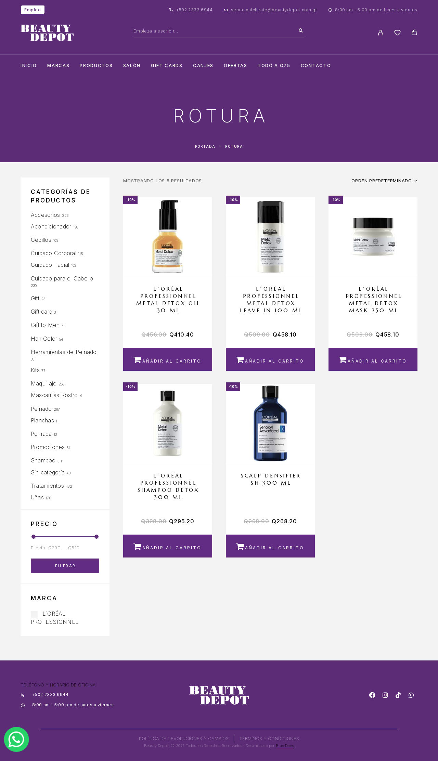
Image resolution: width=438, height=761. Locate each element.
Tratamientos (47, 485)
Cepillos (41, 239)
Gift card (41, 311)
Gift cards (167, 65)
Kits (35, 370)
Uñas (37, 497)
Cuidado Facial (50, 264)
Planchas (42, 420)
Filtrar (65, 566)
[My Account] (380, 32)
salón (132, 65)
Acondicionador (51, 226)
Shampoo (43, 460)
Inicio (29, 65)
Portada (205, 146)
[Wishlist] (397, 34)
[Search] (301, 30)
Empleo (32, 9)
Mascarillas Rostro (54, 395)
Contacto (316, 65)
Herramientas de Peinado (64, 352)
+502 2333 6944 (194, 9)
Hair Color (44, 338)
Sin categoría (48, 472)
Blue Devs (285, 745)
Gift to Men (45, 325)
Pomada (41, 433)
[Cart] (414, 33)
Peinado (41, 408)
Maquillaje (43, 383)
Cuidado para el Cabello (62, 278)
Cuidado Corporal (53, 253)
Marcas (58, 65)
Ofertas (235, 65)
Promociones (48, 447)
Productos (96, 65)
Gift (35, 298)
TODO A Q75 (274, 65)
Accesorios (45, 214)
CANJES (203, 65)
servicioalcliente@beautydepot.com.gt (274, 9)
